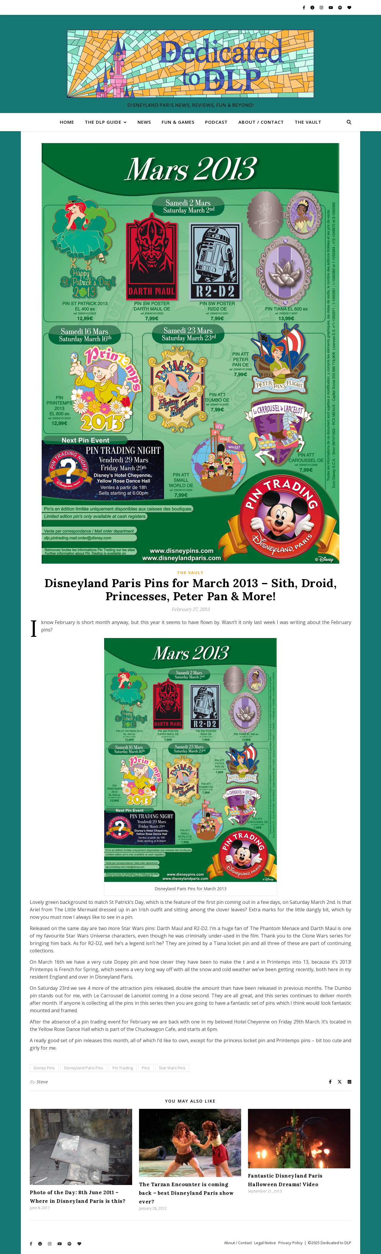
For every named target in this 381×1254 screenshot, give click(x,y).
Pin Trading (123, 1067)
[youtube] (331, 7)
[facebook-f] (304, 7)
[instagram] (322, 7)
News (144, 122)
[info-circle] (312, 7)
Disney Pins (44, 1067)
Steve (42, 1081)
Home (67, 122)
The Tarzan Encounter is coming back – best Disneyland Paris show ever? (186, 1193)
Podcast (216, 122)
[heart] (349, 7)
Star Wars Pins (172, 1067)
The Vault (308, 122)
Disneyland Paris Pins (83, 1067)
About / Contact (261, 122)
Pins (146, 1067)
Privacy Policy (290, 1242)
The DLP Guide (103, 122)
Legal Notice (265, 1242)
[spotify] (340, 7)
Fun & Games (178, 122)
